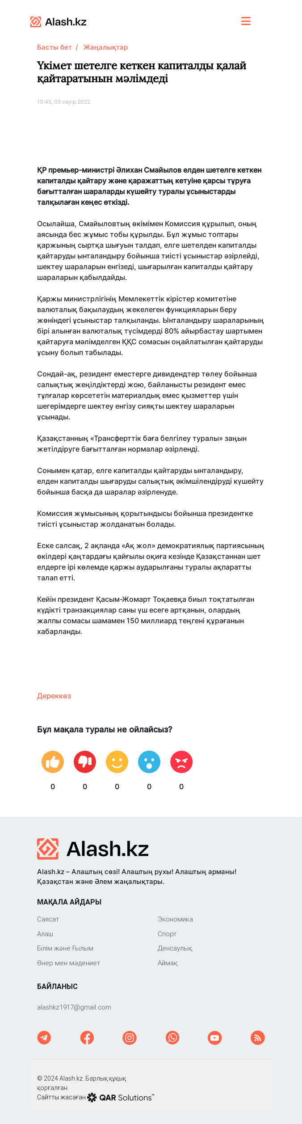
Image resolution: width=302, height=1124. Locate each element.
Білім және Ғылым (65, 948)
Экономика (175, 919)
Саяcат (48, 919)
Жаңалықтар (106, 47)
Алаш (45, 934)
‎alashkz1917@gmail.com (74, 1007)
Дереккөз (54, 695)
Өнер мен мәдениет (68, 963)
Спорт (167, 934)
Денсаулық (175, 948)
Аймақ (167, 963)
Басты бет (54, 47)
